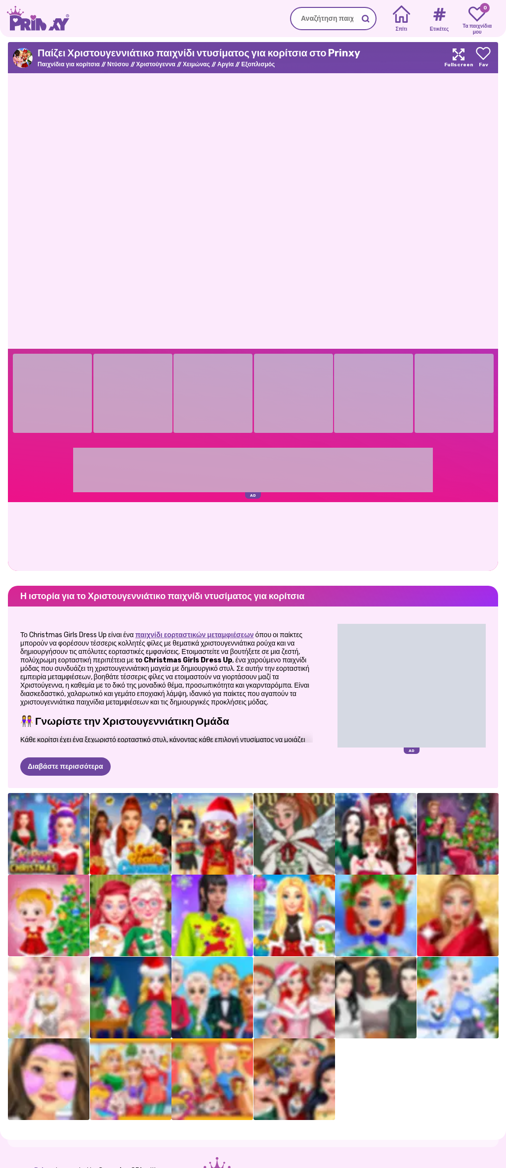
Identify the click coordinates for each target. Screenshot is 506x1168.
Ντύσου (118, 64)
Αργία (225, 64)
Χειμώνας (196, 64)
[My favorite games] (477, 19)
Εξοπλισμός (258, 64)
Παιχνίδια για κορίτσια (69, 64)
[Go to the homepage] (34, 18)
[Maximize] (458, 57)
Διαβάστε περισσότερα (65, 766)
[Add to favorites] (483, 57)
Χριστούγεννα (155, 64)
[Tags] (439, 19)
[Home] (401, 19)
